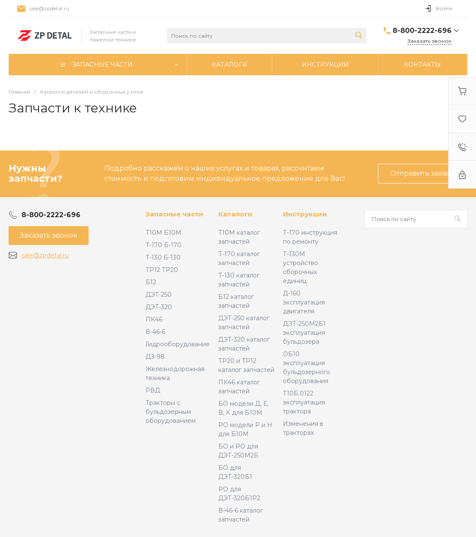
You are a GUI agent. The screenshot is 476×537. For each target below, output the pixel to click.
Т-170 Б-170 (163, 245)
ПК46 (154, 319)
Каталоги (235, 214)
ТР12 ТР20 (162, 270)
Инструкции (305, 214)
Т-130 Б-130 (163, 257)
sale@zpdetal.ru (49, 8)
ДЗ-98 (155, 356)
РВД (153, 390)
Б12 (151, 282)
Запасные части (174, 214)
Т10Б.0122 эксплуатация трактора (304, 402)
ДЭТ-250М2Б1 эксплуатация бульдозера (304, 332)
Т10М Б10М (163, 232)
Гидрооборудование (178, 344)
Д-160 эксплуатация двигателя (304, 302)
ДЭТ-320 (159, 307)
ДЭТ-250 (159, 294)
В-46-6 (155, 332)
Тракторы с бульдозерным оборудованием (171, 412)
